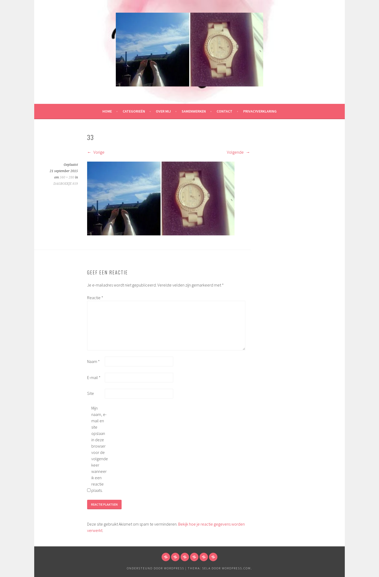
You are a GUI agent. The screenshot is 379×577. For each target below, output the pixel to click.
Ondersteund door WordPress (155, 568)
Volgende (238, 152)
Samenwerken (194, 111)
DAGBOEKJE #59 (65, 184)
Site (90, 393)
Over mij (163, 111)
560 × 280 (67, 177)
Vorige (95, 152)
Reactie (95, 297)
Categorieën (134, 111)
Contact (224, 111)
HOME (107, 111)
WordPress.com (236, 568)
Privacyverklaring (260, 111)
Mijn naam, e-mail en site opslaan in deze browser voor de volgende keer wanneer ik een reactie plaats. (99, 449)
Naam (93, 361)
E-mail (94, 377)
